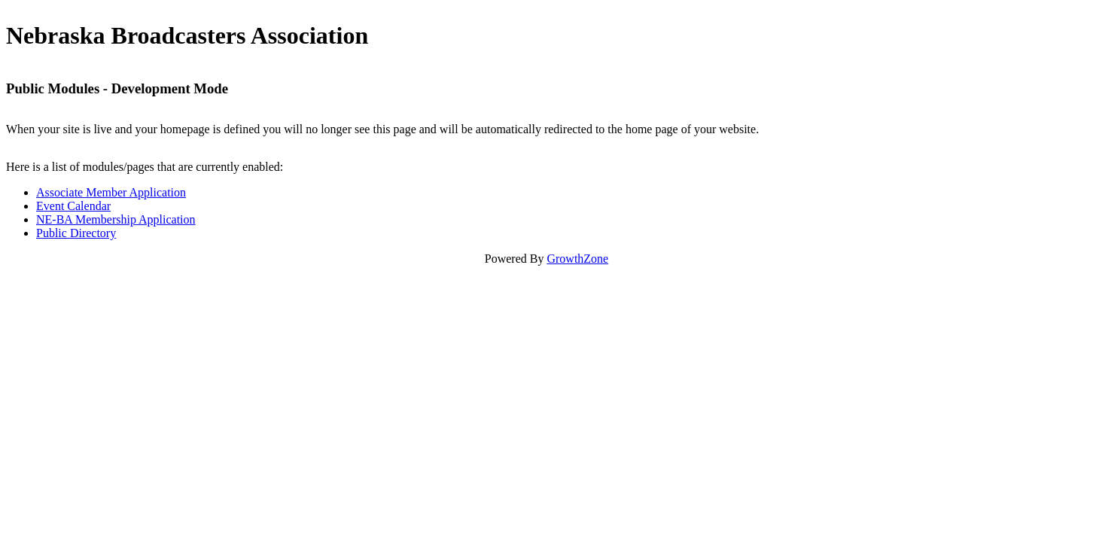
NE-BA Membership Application (116, 219)
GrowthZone (577, 258)
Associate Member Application (111, 192)
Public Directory (76, 233)
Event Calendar (73, 205)
